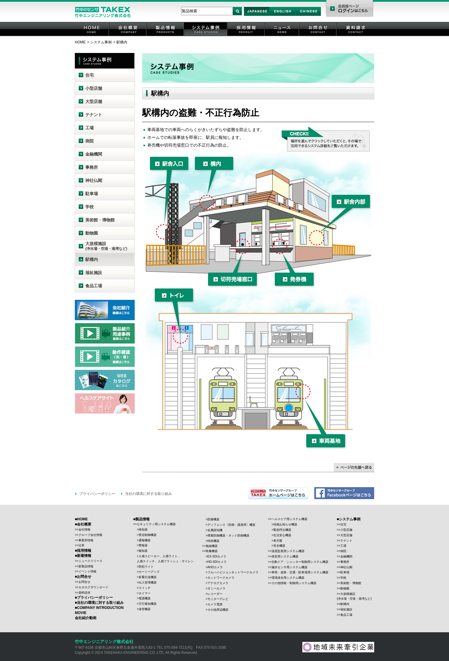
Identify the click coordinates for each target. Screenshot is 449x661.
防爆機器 (213, 519)
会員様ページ (349, 9)
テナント (93, 114)
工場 (89, 127)
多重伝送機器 (148, 577)
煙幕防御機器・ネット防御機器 (228, 535)
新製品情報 (85, 566)
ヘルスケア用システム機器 (289, 519)
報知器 (143, 550)
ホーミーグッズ (149, 571)
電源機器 (145, 598)
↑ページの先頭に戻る (354, 467)
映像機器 (212, 551)
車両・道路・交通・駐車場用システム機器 (299, 572)
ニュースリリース (90, 561)
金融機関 (93, 154)
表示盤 (277, 540)
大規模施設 (106, 246)
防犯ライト (146, 566)
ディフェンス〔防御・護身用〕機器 (231, 524)
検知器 (143, 529)
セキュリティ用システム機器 (156, 524)
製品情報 (142, 519)
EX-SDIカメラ (216, 556)
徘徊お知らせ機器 (285, 524)
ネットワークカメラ (220, 577)
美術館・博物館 (100, 220)
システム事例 (101, 42)
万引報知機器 (148, 603)
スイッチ (145, 587)
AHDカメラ (215, 567)
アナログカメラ (217, 583)
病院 (89, 141)
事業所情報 (85, 540)
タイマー (145, 593)
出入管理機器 (148, 582)
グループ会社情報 (90, 535)
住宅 (89, 75)
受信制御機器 (148, 535)
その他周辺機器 (217, 609)
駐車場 (91, 193)
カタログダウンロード (93, 587)
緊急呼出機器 (282, 529)
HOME (80, 42)
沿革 (81, 545)
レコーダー (214, 593)
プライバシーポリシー (97, 494)
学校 (89, 206)
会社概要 (84, 524)
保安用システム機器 (284, 556)
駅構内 (91, 259)
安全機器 (279, 545)
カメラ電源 (214, 604)
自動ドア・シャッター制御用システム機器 (299, 561)
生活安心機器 (282, 535)
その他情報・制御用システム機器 (293, 583)
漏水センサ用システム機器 (289, 567)
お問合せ (84, 577)
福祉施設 (93, 272)
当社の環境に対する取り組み (148, 494)
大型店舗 (93, 101)
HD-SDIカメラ (217, 561)
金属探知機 (214, 530)
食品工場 (93, 285)
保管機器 (145, 609)
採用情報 (84, 550)
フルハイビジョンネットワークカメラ (232, 572)
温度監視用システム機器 (287, 551)
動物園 (91, 233)
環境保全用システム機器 (287, 577)
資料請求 (84, 592)
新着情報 (84, 556)
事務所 (91, 167)
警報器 (143, 545)
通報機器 (145, 540)
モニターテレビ (217, 599)
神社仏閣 (93, 180)
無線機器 (212, 546)
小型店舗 (93, 88)
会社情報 (84, 529)
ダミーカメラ (216, 588)
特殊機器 (213, 541)
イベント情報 (87, 571)
